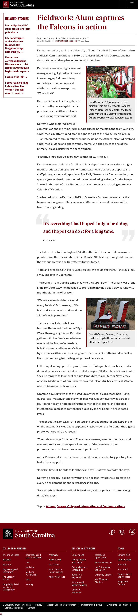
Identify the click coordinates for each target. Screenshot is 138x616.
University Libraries (103, 575)
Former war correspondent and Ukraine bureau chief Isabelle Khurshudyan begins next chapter (17, 64)
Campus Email (124, 560)
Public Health (55, 560)
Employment (78, 555)
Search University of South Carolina (122, 4)
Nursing (29, 585)
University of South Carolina (18, 605)
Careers (61, 506)
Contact (31, 608)
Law (27, 563)
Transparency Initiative (91, 605)
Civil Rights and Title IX (117, 605)
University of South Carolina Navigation (131, 4)
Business (7, 560)
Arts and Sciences (11, 555)
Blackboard (123, 570)
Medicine (30, 567)
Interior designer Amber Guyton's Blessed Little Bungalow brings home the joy (14, 45)
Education (7, 565)
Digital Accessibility (14, 608)
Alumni (51, 506)
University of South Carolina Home (18, 4)
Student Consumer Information (61, 605)
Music (28, 580)
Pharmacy (53, 555)
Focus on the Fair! (14, 77)
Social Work (54, 565)
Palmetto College (57, 577)
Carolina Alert (124, 555)
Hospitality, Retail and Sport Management (11, 587)
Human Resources (103, 563)
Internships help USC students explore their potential (17, 29)
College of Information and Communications (96, 506)
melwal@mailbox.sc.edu (66, 41)
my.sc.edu (122, 565)
